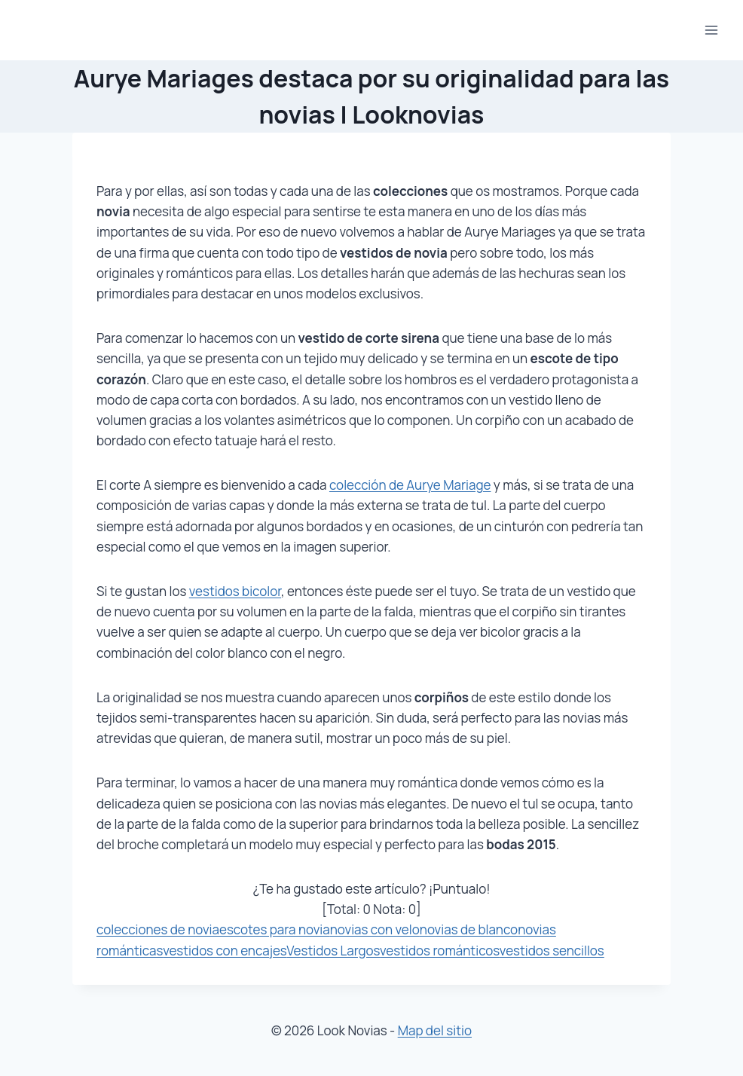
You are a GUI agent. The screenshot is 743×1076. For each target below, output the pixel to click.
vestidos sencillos (552, 950)
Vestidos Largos (333, 950)
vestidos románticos (440, 950)
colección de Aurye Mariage (410, 485)
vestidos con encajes (224, 950)
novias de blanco (469, 929)
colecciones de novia (157, 929)
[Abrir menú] (711, 29)
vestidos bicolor (235, 591)
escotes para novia (274, 929)
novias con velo (375, 929)
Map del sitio (435, 1030)
